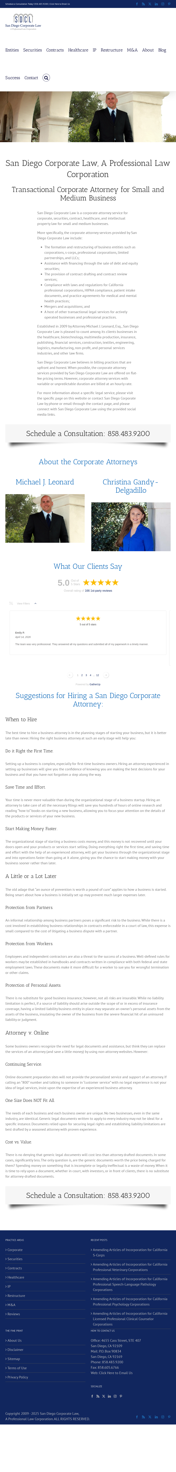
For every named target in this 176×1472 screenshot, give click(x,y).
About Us (14, 1340)
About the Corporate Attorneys (88, 461)
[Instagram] (115, 1396)
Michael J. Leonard (45, 481)
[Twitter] (103, 1396)
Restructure (16, 1295)
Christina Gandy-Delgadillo (131, 486)
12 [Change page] (97, 675)
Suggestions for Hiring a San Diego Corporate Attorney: (88, 699)
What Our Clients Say (88, 566)
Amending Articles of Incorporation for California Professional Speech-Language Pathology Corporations (130, 1284)
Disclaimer (15, 1349)
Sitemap (14, 1358)
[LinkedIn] (109, 1396)
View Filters (22, 603)
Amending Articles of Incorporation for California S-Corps (130, 1252)
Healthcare (16, 1277)
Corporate (15, 1249)
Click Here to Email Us (60, 4)
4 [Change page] (90, 675)
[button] (46, 77)
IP (9, 1286)
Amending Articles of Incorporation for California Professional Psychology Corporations (130, 1302)
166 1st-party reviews (98, 590)
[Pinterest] (120, 1396)
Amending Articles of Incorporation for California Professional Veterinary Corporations (130, 1267)
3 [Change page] (86, 675)
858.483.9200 (112, 1362)
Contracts (15, 1268)
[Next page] (106, 675)
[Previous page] (70, 675)
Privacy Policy (18, 1377)
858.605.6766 (108, 1367)
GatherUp (95, 684)
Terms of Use (17, 1368)
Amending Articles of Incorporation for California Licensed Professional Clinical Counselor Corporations (130, 1319)
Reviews (14, 1314)
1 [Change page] (77, 675)
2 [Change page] (82, 675)
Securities (15, 1259)
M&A (11, 1304)
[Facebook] (92, 1396)
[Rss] (98, 1396)
